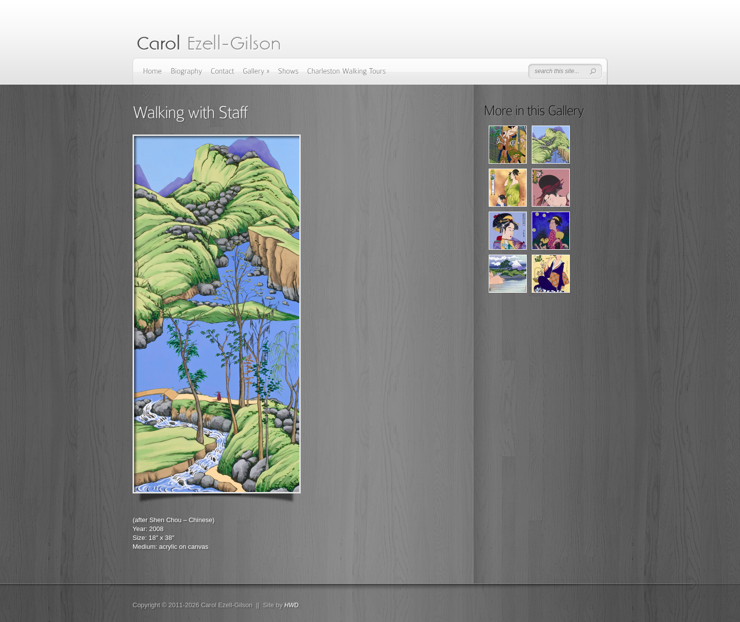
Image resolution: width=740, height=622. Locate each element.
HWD (291, 605)
